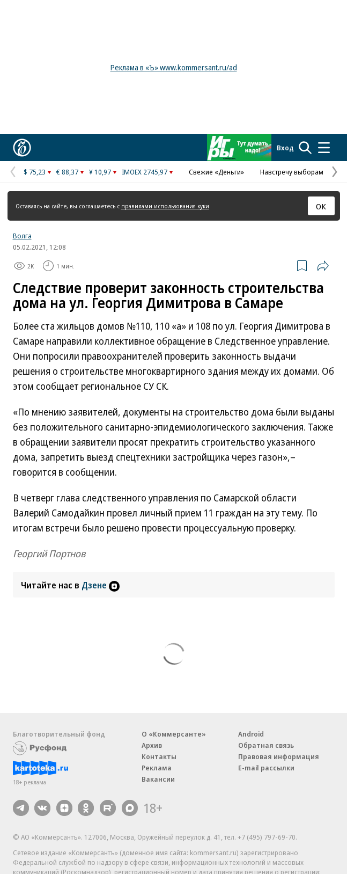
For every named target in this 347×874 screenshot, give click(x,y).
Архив (152, 745)
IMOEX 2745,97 (144, 172)
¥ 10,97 (100, 172)
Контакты (159, 756)
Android (251, 734)
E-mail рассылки (266, 768)
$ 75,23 (35, 172)
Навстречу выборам (291, 172)
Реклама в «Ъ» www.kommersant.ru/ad (173, 67)
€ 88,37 (67, 172)
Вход (285, 147)
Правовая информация (278, 756)
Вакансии (158, 779)
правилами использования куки (165, 206)
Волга (22, 236)
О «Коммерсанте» (174, 734)
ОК (321, 206)
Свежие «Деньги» (216, 172)
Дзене (101, 585)
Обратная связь (266, 745)
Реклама (157, 768)
